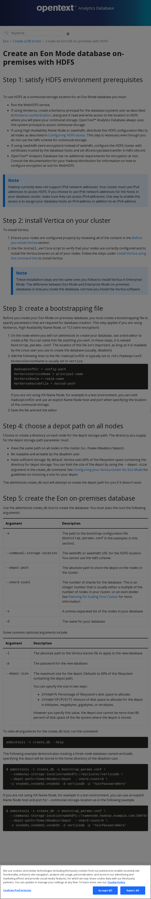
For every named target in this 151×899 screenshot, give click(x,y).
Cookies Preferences (17, 895)
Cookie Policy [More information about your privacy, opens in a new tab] (116, 887)
